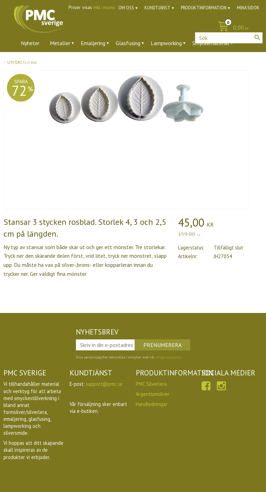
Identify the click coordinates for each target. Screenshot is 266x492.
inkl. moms (104, 7)
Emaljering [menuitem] (93, 43)
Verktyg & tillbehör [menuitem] (104, 62)
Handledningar (151, 404)
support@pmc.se (104, 384)
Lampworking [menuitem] (166, 43)
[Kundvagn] (133, 27)
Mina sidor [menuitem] (248, 8)
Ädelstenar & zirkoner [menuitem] (46, 62)
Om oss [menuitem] (126, 8)
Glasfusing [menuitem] (128, 43)
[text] (220, 223)
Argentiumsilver (152, 394)
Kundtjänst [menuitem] (157, 8)
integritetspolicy (168, 357)
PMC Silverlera (151, 384)
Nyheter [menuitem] (30, 43)
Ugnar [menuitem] (144, 62)
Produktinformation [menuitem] (204, 8)
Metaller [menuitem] (60, 43)
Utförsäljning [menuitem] (176, 62)
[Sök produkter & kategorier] (229, 37)
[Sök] (257, 37)
